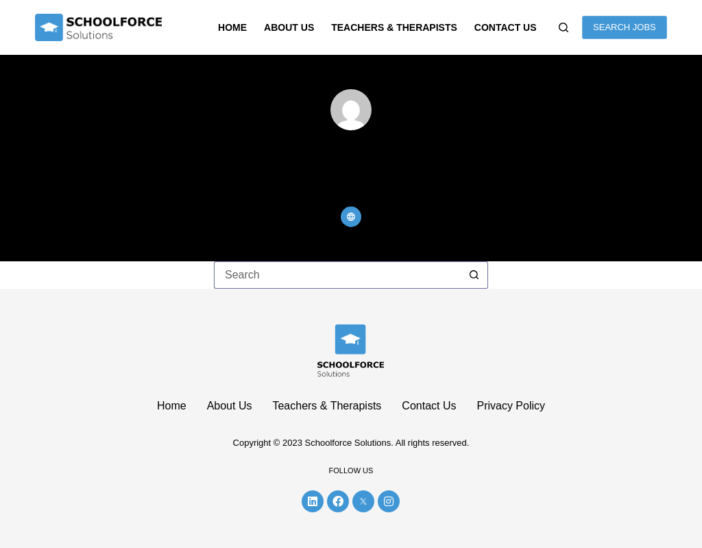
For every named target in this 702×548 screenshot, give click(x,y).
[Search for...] (337, 275)
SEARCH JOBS (624, 27)
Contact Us (505, 27)
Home (232, 27)
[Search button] (474, 275)
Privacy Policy (510, 406)
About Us (289, 27)
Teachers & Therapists (394, 27)
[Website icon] (351, 216)
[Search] (563, 27)
